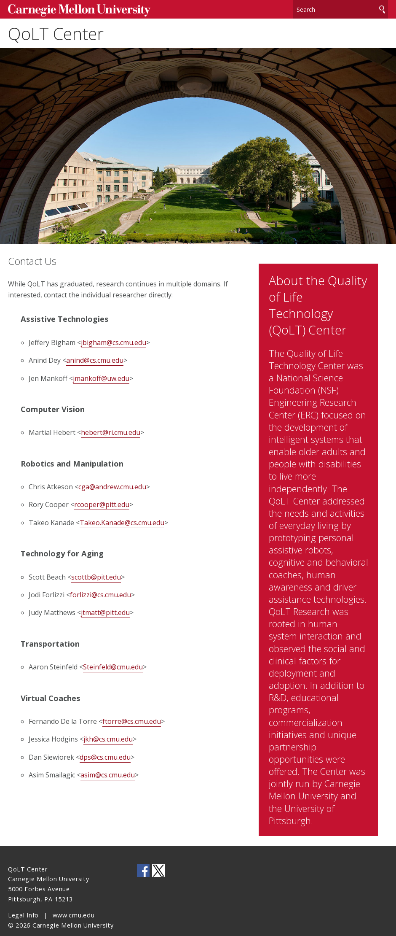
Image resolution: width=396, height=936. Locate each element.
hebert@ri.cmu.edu (110, 429)
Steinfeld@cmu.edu (113, 663)
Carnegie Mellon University (71, 9)
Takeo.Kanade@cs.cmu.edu (122, 518)
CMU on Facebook (143, 858)
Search (382, 8)
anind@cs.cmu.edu (94, 356)
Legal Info (23, 902)
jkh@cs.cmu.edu (108, 735)
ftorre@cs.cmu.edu (131, 717)
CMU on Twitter (158, 858)
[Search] (340, 8)
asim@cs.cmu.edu (107, 771)
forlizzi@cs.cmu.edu (100, 591)
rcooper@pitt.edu (101, 501)
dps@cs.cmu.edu (105, 753)
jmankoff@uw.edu (101, 374)
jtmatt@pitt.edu (105, 609)
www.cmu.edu (74, 902)
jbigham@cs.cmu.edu (113, 338)
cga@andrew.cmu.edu (112, 483)
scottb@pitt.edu (96, 573)
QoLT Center (56, 31)
